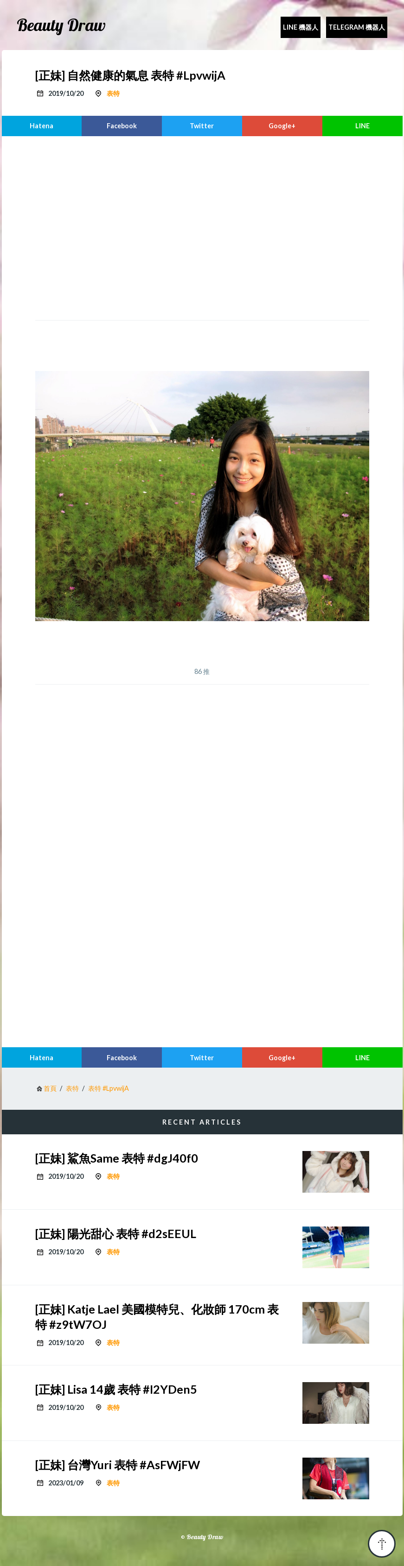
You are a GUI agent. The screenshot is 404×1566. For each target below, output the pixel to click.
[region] (202, 227)
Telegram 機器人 (356, 27)
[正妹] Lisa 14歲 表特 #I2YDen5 (116, 1389)
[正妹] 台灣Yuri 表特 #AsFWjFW (117, 1465)
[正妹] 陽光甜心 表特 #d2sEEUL (115, 1233)
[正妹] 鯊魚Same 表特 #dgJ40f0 (116, 1158)
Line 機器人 (300, 27)
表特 (113, 93)
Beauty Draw (61, 25)
